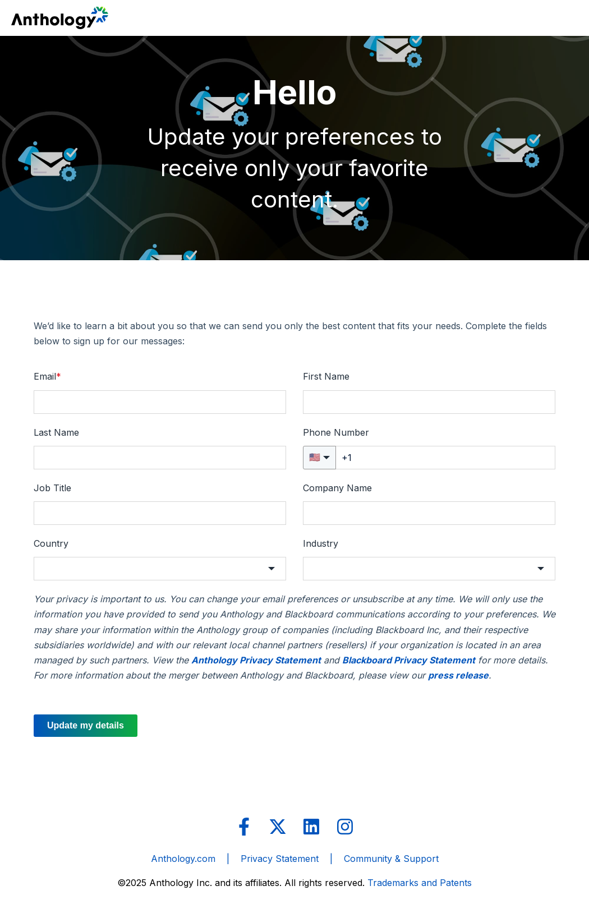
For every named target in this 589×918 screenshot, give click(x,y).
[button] (160, 568)
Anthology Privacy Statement (256, 660)
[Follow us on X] (277, 826)
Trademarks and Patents (419, 882)
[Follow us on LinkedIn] (311, 826)
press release (458, 675)
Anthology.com (183, 858)
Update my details (85, 725)
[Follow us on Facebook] (244, 826)
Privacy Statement (280, 858)
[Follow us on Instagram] (345, 826)
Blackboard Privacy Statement (408, 660)
